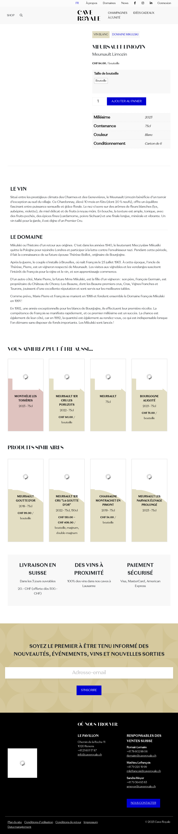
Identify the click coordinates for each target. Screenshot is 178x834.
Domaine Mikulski (125, 34)
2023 (148, 117)
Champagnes (117, 13)
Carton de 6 (153, 143)
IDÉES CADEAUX (143, 13)
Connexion (164, 3)
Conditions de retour (68, 822)
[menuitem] (77, 3)
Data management (19, 827)
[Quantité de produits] (99, 101)
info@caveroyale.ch (90, 754)
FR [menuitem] (77, 3)
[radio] (101, 81)
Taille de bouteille (106, 73)
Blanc (148, 135)
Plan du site (15, 822)
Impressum (91, 822)
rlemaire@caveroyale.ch (141, 756)
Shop (11, 15)
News (124, 3)
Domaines (109, 3)
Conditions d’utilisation (38, 822)
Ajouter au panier (126, 101)
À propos (91, 3)
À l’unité (114, 17)
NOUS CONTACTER (143, 803)
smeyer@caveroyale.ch (141, 786)
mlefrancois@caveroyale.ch (144, 771)
